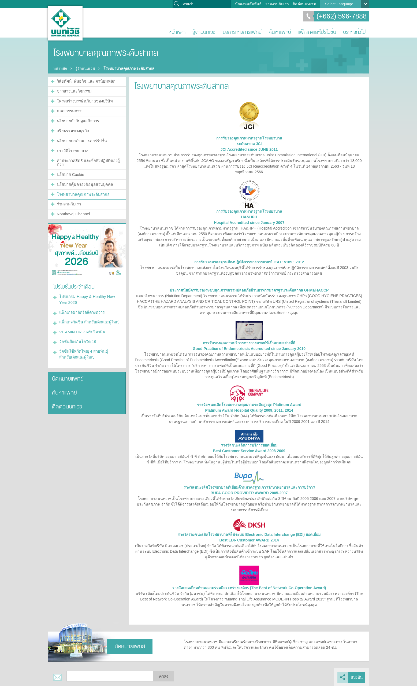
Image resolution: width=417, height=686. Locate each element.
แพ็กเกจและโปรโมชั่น (317, 32)
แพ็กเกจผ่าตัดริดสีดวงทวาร (81, 306)
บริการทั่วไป (354, 32)
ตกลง (163, 676)
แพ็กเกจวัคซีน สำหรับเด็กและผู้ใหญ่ (88, 315)
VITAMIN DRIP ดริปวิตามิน (81, 324)
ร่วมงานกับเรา (277, 4)
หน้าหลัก (177, 32)
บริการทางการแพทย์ (242, 32)
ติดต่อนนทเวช (304, 4)
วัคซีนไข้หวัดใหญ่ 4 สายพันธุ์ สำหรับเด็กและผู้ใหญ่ (89, 346)
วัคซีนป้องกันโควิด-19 (77, 334)
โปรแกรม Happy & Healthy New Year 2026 (86, 293)
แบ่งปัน (357, 677)
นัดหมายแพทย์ (67, 370)
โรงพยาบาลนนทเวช (65, 23)
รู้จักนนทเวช (203, 32)
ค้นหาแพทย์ (280, 32)
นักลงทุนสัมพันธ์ (248, 4)
